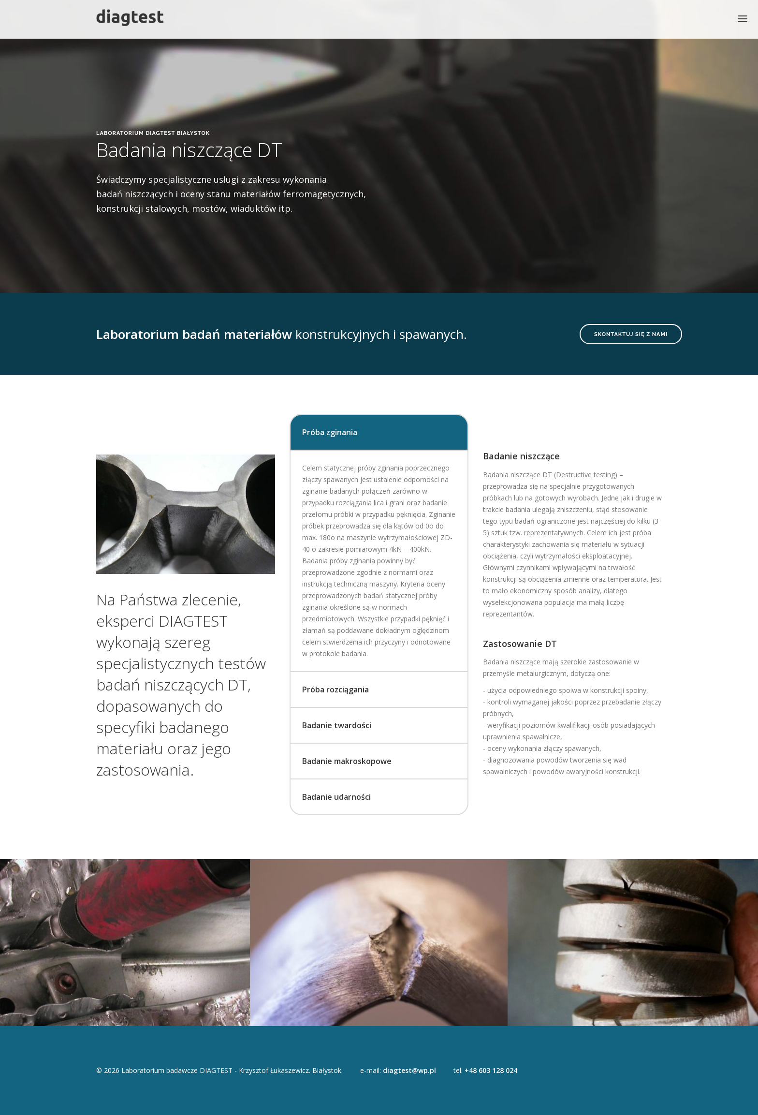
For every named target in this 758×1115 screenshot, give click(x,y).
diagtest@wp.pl (409, 1070)
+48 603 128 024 (491, 1070)
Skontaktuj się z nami (631, 334)
